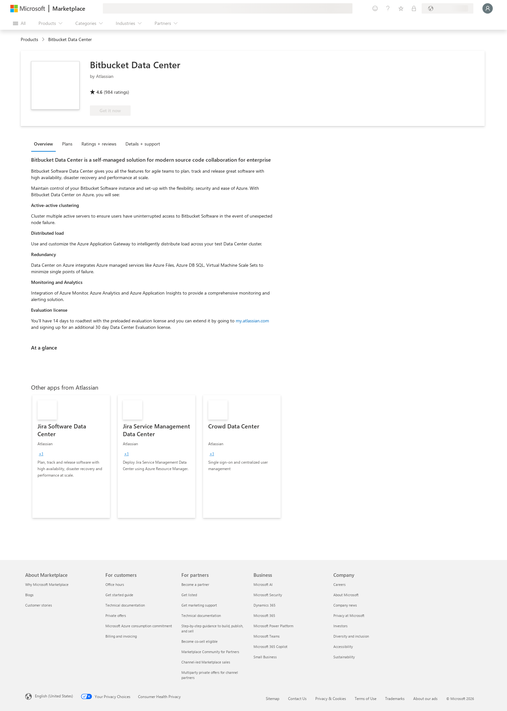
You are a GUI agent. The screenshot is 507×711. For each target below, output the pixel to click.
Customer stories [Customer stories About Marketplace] (38, 605)
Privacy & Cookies (330, 698)
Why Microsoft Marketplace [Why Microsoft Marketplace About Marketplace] (47, 584)
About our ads (425, 698)
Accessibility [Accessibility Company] (343, 646)
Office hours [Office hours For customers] (114, 584)
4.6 (99, 92)
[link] (71, 456)
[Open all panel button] (19, 23)
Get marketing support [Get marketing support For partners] (199, 605)
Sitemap (272, 698)
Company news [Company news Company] (345, 605)
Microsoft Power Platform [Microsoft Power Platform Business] (273, 625)
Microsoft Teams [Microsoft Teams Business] (266, 636)
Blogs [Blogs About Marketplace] (29, 594)
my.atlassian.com (252, 321)
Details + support (142, 144)
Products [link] (29, 39)
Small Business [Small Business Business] (265, 656)
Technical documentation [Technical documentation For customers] (125, 605)
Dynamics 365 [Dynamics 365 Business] (264, 605)
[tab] (45, 143)
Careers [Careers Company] (339, 584)
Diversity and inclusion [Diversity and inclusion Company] (351, 636)
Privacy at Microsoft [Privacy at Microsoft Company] (348, 615)
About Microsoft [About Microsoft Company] (346, 594)
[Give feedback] (375, 8)
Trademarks (395, 698)
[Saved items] (401, 8)
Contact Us (297, 698)
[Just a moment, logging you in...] (488, 8)
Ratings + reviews (98, 144)
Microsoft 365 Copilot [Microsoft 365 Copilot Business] (270, 646)
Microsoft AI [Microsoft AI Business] (263, 584)
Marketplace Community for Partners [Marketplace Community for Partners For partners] (210, 651)
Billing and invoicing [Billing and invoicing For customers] (121, 636)
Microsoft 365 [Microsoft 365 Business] (264, 615)
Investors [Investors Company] (340, 625)
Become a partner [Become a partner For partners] (195, 584)
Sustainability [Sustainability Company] (344, 656)
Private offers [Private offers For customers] (115, 615)
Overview (43, 144)
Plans (67, 144)
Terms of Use (365, 698)
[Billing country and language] (447, 8)
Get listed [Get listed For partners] (189, 594)
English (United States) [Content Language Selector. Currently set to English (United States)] (54, 695)
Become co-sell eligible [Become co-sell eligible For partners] (199, 641)
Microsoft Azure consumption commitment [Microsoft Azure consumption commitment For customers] (138, 625)
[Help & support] (388, 8)
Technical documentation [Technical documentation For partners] (201, 615)
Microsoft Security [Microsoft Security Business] (267, 594)
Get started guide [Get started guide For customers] (119, 594)
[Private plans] (414, 8)
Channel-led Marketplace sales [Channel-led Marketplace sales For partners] (205, 662)
